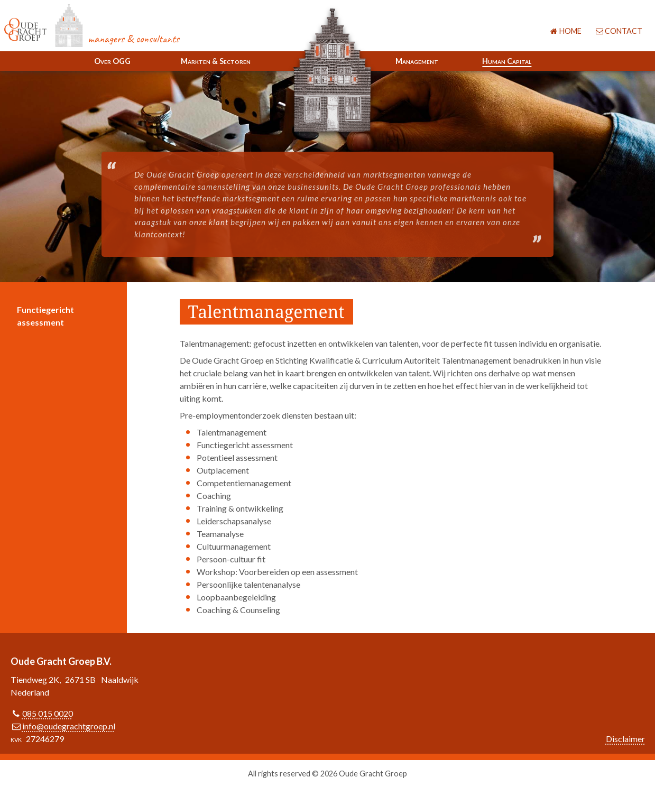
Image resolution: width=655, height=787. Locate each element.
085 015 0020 (47, 713)
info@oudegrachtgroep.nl (68, 726)
